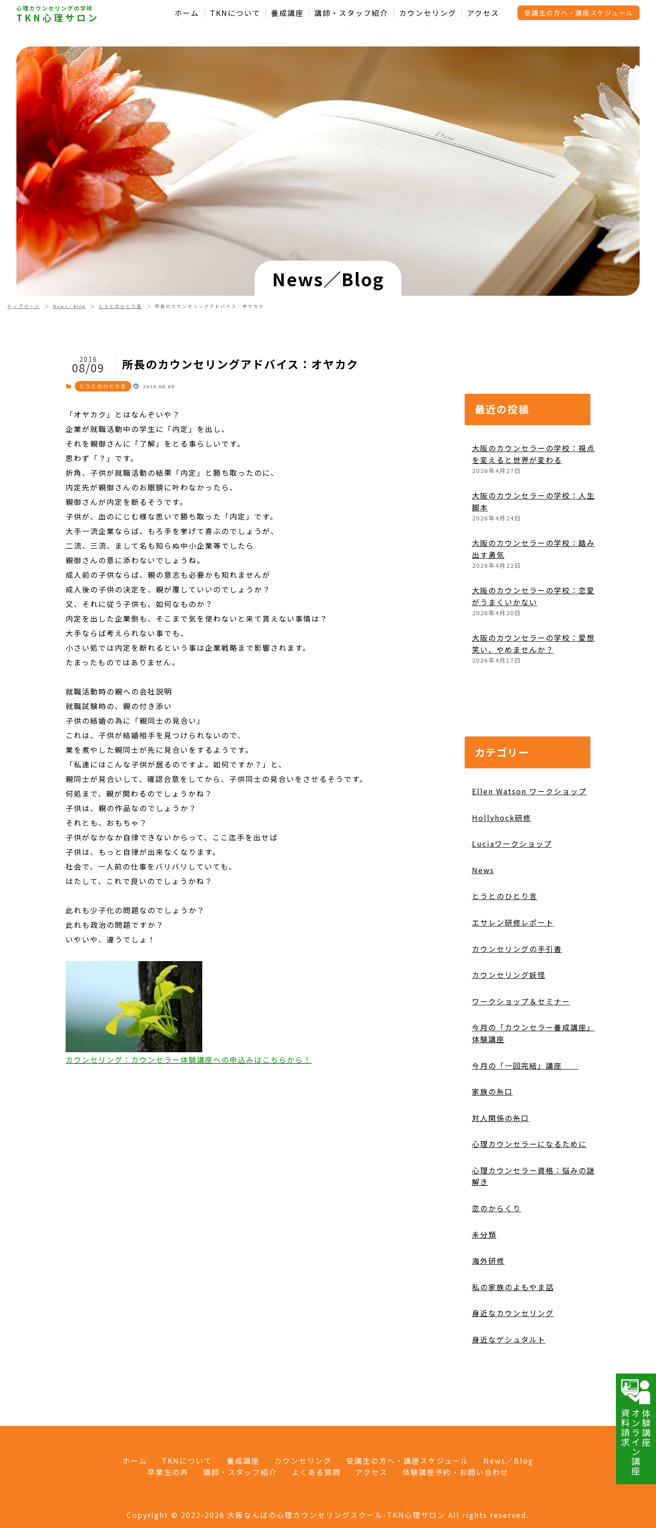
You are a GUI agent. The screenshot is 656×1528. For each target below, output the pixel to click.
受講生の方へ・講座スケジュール (578, 12)
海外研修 (488, 1297)
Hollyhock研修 (501, 854)
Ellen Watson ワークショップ (529, 828)
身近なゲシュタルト (509, 1376)
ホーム (186, 13)
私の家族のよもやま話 (513, 1323)
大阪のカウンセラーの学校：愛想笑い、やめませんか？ (533, 680)
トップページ (23, 306)
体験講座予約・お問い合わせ (455, 1471)
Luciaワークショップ (512, 880)
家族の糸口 (492, 1128)
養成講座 (287, 13)
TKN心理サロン (57, 17)
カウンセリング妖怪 (509, 1012)
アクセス (483, 13)
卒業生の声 (168, 1471)
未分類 (484, 1271)
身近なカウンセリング (513, 1350)
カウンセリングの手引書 (517, 985)
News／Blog (69, 306)
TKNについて (235, 13)
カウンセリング (427, 13)
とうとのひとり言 (120, 306)
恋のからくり (496, 1245)
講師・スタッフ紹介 (351, 13)
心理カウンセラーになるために (529, 1181)
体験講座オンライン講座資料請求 (636, 1427)
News (483, 906)
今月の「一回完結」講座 (525, 1102)
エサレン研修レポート (513, 959)
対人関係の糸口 (500, 1154)
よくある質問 (316, 1471)
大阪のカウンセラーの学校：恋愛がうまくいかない (533, 633)
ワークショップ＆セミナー (521, 1038)
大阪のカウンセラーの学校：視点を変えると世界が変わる (533, 491)
